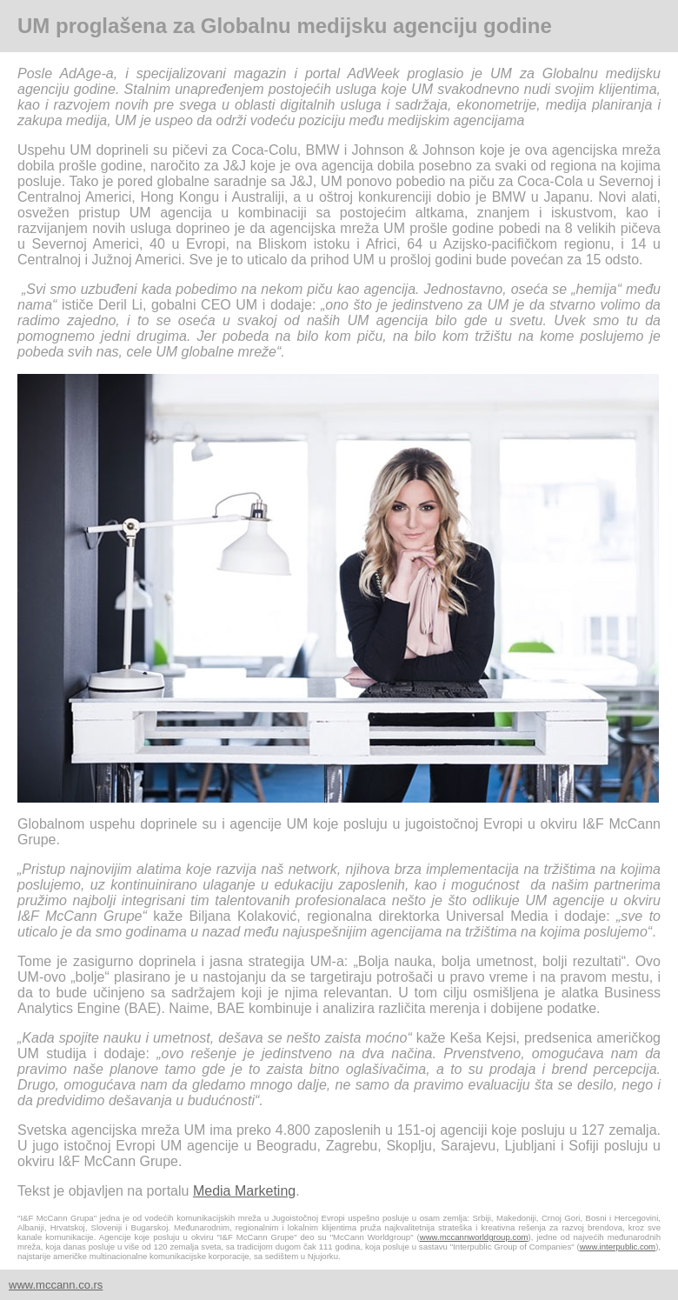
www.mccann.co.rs (56, 1284)
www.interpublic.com (617, 1246)
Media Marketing (244, 1190)
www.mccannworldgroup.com (474, 1237)
